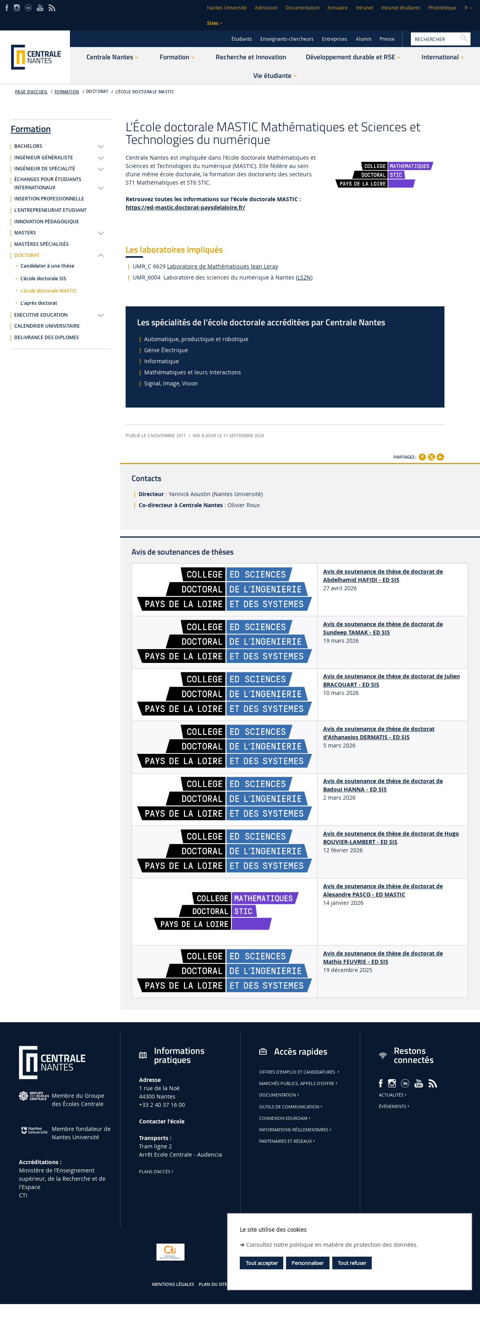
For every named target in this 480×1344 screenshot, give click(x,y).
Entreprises (334, 39)
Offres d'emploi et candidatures (300, 1072)
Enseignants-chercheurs (287, 39)
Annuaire (338, 8)
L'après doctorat (39, 303)
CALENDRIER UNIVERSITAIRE (47, 326)
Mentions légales (173, 1284)
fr (466, 8)
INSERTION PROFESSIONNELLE (49, 199)
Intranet (364, 8)
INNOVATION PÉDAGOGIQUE (46, 222)
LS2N (304, 277)
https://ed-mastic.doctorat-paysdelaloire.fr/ (185, 207)
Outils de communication (291, 1107)
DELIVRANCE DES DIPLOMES (46, 337)
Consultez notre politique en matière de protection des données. (332, 1244)
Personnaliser (308, 1263)
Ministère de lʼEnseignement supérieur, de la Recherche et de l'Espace (62, 1179)
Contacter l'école (161, 1121)
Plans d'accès (157, 1171)
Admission (266, 8)
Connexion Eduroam (285, 1118)
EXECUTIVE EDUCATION (41, 315)
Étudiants (242, 39)
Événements (394, 1106)
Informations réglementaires (296, 1130)
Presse (387, 39)
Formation (67, 91)
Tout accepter (262, 1263)
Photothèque (442, 8)
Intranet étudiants (400, 8)
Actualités (393, 1095)
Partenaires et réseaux (287, 1141)
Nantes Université (227, 8)
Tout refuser (352, 1263)
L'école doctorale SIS (43, 279)
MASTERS (25, 233)
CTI (23, 1195)
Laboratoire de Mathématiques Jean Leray (222, 266)
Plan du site (213, 1284)
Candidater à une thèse (47, 266)
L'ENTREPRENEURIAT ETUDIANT (50, 210)
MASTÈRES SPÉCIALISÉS (41, 244)
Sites (212, 23)
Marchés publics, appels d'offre (299, 1083)
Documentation (303, 8)
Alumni (363, 39)
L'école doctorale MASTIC (144, 91)
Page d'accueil (31, 91)
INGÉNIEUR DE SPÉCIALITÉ (44, 169)
